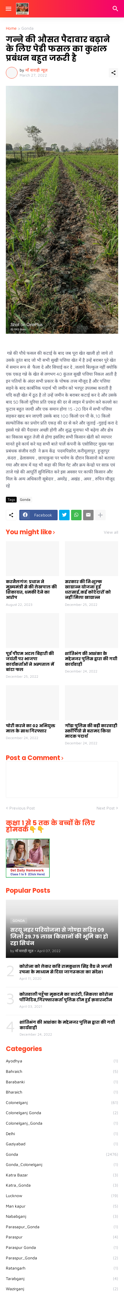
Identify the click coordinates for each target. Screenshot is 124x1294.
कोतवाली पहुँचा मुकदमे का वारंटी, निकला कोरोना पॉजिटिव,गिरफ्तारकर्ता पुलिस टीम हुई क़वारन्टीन (66, 997)
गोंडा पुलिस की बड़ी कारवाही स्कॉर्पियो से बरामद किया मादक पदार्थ (91, 731)
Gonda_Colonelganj (62, 1164)
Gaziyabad (62, 1144)
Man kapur (62, 1206)
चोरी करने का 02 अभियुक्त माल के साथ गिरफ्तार (30, 728)
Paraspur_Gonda (62, 1258)
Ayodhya (62, 1061)
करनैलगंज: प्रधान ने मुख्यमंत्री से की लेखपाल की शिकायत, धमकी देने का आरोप (31, 589)
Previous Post (22, 807)
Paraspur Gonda (62, 1247)
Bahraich (62, 1071)
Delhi (62, 1134)
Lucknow (62, 1196)
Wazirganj (62, 1289)
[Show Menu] (8, 9)
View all (111, 532)
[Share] (113, 72)
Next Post (106, 807)
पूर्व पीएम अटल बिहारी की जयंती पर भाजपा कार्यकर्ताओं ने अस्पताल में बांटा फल (30, 661)
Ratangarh (62, 1268)
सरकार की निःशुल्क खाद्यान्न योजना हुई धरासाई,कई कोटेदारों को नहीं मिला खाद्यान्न (88, 589)
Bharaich (62, 1092)
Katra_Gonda (62, 1185)
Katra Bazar (62, 1175)
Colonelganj (62, 1102)
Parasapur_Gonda (62, 1227)
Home (11, 28)
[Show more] (100, 515)
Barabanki (62, 1082)
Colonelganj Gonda (62, 1113)
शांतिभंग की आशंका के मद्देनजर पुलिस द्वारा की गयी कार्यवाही (91, 659)
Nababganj (62, 1216)
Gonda (27, 28)
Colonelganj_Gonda (62, 1123)
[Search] (116, 8)
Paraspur (62, 1237)
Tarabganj (62, 1278)
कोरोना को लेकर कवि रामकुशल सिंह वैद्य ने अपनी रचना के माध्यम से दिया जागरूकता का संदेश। (65, 969)
